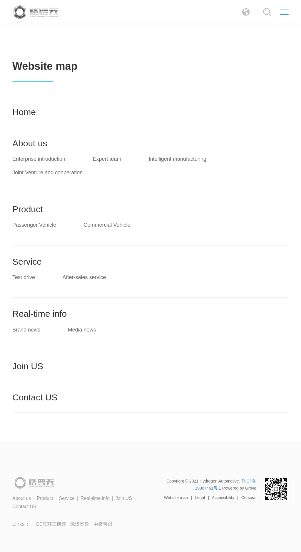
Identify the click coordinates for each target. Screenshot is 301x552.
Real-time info (39, 314)
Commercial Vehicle (106, 225)
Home (24, 112)
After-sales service (84, 277)
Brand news (26, 330)
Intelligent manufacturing (177, 159)
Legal (200, 497)
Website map (176, 497)
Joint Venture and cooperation (47, 172)
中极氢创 (102, 524)
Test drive (23, 277)
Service (27, 261)
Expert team (107, 159)
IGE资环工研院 (50, 524)
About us (29, 143)
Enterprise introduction (38, 159)
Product (27, 209)
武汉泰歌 (79, 524)
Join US (27, 366)
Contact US (34, 397)
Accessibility (223, 497)
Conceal (248, 497)
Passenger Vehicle (34, 225)
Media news (82, 330)
